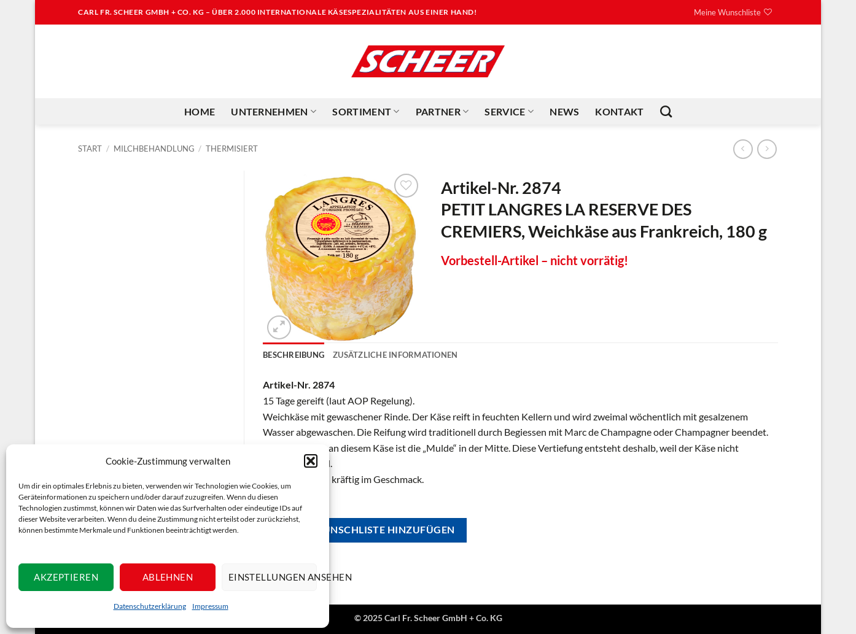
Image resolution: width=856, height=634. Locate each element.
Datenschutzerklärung (150, 606)
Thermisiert (232, 148)
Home (199, 111)
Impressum (210, 606)
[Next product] (742, 148)
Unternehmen (273, 112)
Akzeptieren (66, 576)
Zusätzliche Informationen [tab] (395, 355)
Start (90, 148)
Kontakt (619, 111)
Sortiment (365, 112)
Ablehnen (167, 576)
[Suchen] (666, 111)
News (564, 111)
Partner (442, 112)
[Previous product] (766, 148)
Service (509, 112)
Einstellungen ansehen (272, 576)
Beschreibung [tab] (293, 355)
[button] (311, 461)
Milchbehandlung (154, 148)
